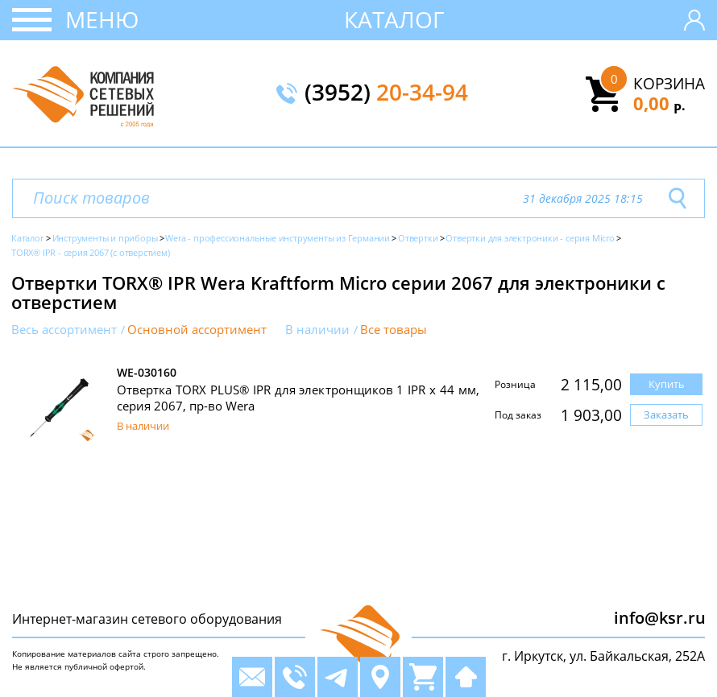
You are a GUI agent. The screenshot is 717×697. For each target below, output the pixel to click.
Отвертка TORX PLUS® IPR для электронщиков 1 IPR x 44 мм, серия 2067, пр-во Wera (298, 397)
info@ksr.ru (660, 618)
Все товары (393, 329)
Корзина (669, 83)
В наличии (317, 329)
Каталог (394, 19)
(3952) (386, 93)
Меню (102, 19)
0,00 (659, 103)
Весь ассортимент (64, 329)
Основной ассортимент (197, 329)
